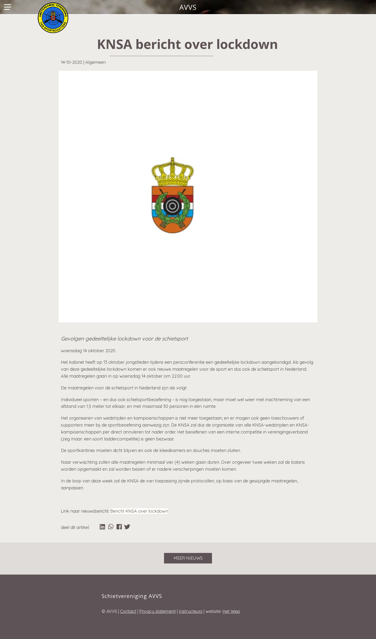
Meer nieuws (188, 558)
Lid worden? (360, 7)
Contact (128, 611)
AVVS (188, 7)
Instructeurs (190, 611)
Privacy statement (157, 611)
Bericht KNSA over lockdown (139, 511)
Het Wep (231, 611)
